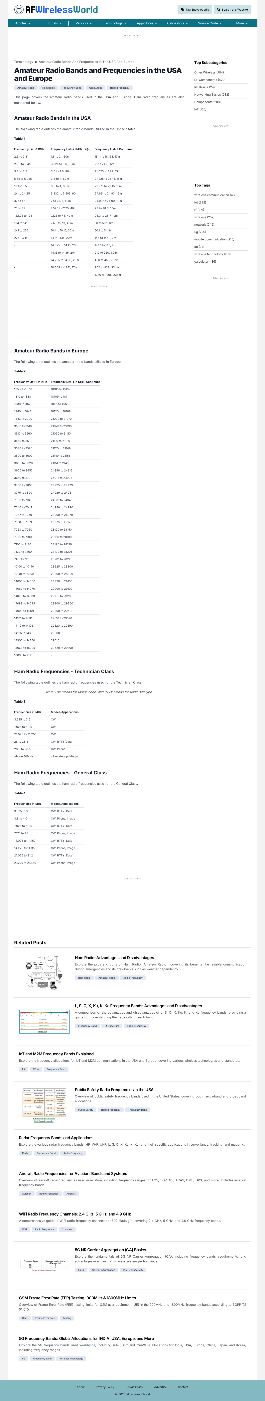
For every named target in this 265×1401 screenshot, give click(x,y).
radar (25, 1153)
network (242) (204, 224)
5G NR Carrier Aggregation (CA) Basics (110, 1249)
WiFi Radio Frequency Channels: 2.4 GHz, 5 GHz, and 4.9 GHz (75, 1214)
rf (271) (199, 210)
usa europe (95, 87)
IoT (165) (200, 109)
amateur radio (25, 87)
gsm (24, 1318)
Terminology (23, 62)
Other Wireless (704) (209, 72)
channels (67, 1229)
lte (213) (199, 247)
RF (56, 10)
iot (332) (200, 202)
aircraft (70, 1193)
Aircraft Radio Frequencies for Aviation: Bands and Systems (73, 1173)
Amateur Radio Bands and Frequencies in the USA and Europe (86, 62)
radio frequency (119, 87)
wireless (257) (204, 217)
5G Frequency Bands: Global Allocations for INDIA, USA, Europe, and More (86, 1338)
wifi (24, 1229)
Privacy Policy (105, 1387)
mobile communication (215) (214, 239)
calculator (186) (205, 261)
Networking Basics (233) (211, 94)
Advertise (160, 1387)
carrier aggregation (103, 1269)
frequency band (72, 87)
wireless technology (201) (212, 254)
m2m (36, 1069)
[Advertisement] (132, 46)
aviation (26, 1193)
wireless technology (71, 1358)
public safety (85, 1109)
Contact (183, 1387)
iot (23, 1069)
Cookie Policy (134, 1387)
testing (67, 1318)
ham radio (48, 87)
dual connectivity (133, 1269)
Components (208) (207, 102)
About (81, 1387)
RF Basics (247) (205, 87)
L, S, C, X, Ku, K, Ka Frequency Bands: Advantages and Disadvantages (138, 1005)
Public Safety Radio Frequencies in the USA (114, 1089)
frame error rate (45, 1318)
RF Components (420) (209, 80)
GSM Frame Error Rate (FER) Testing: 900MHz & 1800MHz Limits (77, 1298)
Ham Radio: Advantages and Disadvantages (114, 957)
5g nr (81, 1269)
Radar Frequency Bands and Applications (56, 1137)
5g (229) (200, 232)
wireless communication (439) (215, 195)
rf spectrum (112, 1025)
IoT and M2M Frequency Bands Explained (56, 1054)
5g (23, 1358)
